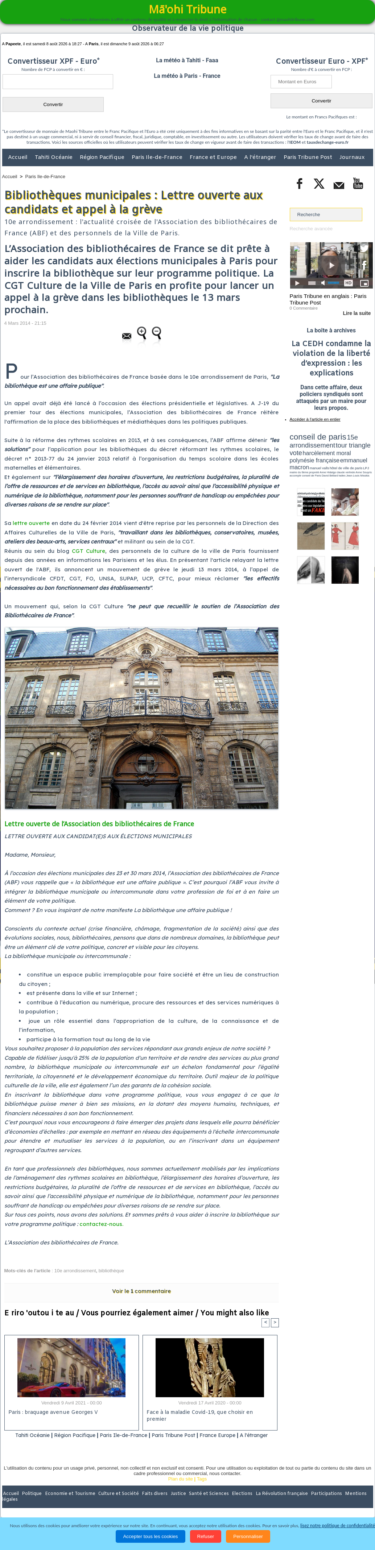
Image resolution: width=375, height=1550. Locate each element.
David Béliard (312, 460)
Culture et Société (115, 1503)
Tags (202, 1488)
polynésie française (349, 447)
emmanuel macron (309, 452)
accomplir (366, 457)
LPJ (292, 457)
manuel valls (337, 453)
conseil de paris (312, 434)
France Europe (239, 1435)
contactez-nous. (101, 1224)
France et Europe (214, 157)
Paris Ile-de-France (158, 157)
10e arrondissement (75, 1270)
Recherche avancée (311, 228)
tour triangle (341, 442)
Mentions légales (352, 1503)
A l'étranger (261, 157)
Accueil (18, 157)
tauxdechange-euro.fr (328, 142)
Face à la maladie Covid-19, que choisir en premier (209, 1412)
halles (322, 460)
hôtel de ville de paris (358, 453)
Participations (317, 1503)
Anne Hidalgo (325, 457)
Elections (235, 1503)
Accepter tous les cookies (150, 1536)
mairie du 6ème (302, 457)
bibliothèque (111, 1270)
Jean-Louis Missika (334, 460)
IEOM (295, 142)
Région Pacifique (103, 157)
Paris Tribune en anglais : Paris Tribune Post (327, 299)
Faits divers (151, 1503)
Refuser (205, 1536)
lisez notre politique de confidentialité (338, 1525)
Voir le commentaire (141, 1291)
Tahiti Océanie (54, 157)
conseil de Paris (297, 460)
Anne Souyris (354, 457)
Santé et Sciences (203, 1503)
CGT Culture (88, 550)
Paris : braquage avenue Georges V (51, 1412)
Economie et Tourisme (69, 1503)
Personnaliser (248, 1536)
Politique (31, 1503)
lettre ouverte (31, 523)
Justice (173, 1503)
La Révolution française (274, 1503)
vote (360, 442)
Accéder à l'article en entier (314, 418)
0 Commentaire (303, 307)
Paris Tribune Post (309, 157)
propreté (314, 457)
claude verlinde (340, 457)
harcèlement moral (309, 447)
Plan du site (180, 1488)
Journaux (351, 157)
